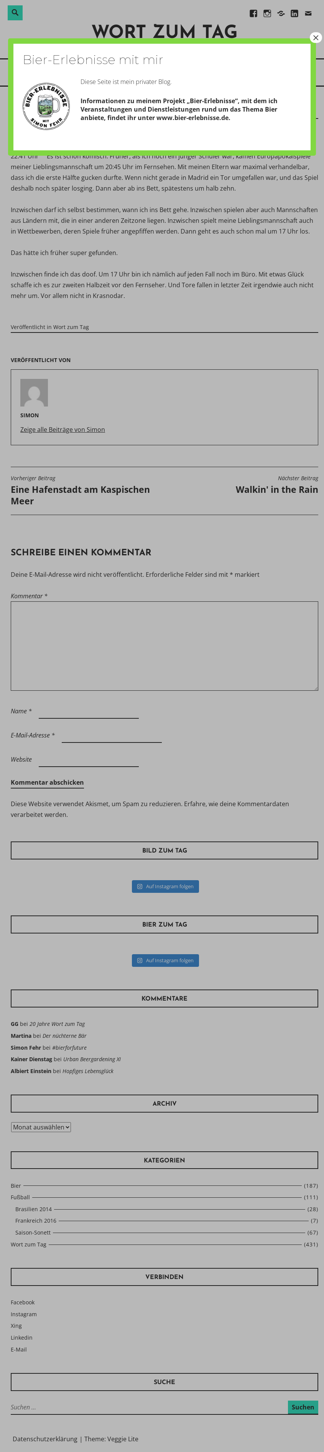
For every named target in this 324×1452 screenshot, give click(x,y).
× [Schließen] (315, 37)
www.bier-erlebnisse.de (192, 118)
